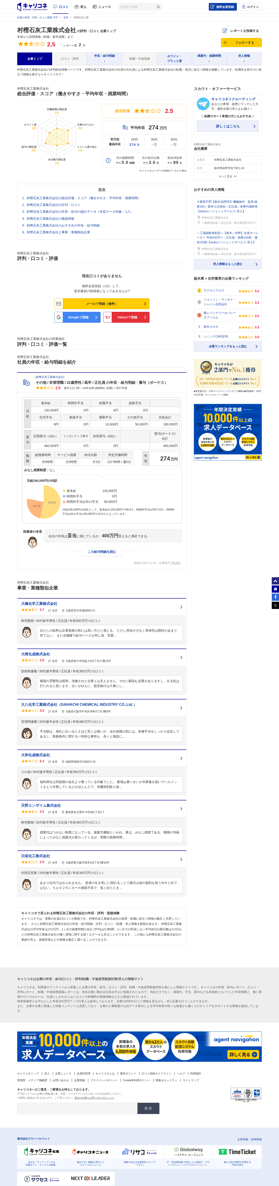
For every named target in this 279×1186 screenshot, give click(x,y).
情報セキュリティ (166, 1080)
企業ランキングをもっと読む (228, 346)
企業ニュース (63, 1073)
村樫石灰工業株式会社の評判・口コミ (54, 205)
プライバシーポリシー (104, 1080)
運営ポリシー (128, 1073)
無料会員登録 (225, 7)
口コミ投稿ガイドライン (156, 1073)
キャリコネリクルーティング (233, 99)
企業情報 (79, 1080)
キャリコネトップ (28, 1073)
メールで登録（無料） (102, 303)
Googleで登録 (78, 317)
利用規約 (195, 1073)
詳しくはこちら (228, 126)
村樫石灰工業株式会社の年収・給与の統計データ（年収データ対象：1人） (80, 211)
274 (135, 144)
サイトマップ (191, 1080)
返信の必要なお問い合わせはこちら (94, 1097)
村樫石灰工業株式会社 (46, 30)
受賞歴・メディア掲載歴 (32, 1080)
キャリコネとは (105, 1073)
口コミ (63, 7)
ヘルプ (181, 1073)
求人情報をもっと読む (228, 264)
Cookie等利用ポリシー (136, 1080)
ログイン (253, 7)
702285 (175, 563)
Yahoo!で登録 (127, 317)
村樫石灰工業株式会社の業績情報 (50, 218)
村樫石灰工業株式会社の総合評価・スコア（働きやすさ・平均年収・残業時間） (84, 198)
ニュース (104, 7)
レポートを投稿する (244, 31)
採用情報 (256, 1139)
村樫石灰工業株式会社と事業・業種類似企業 (58, 232)
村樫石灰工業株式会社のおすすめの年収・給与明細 (63, 225)
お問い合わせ (61, 1080)
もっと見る (225, 176)
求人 (83, 7)
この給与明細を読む (102, 552)
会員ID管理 (83, 1073)
